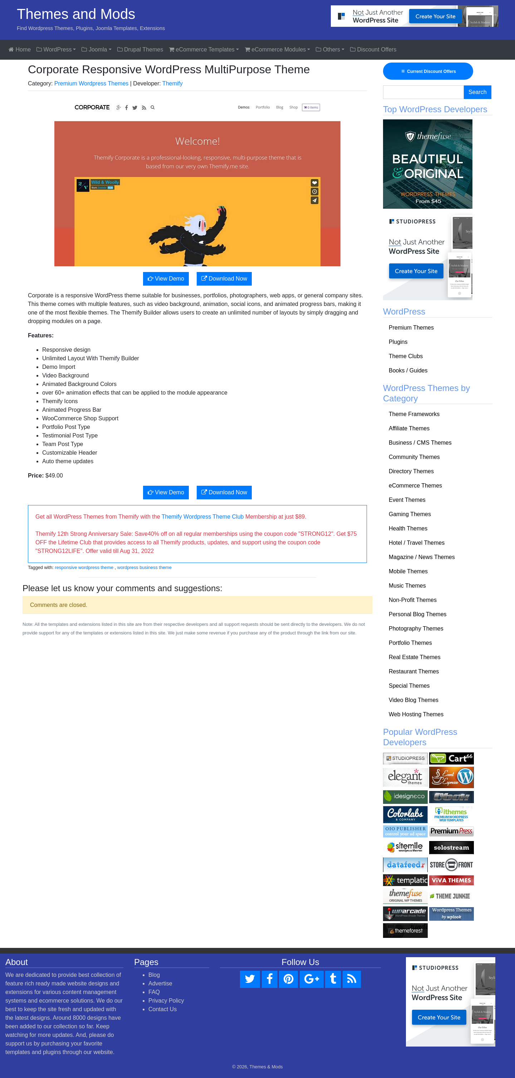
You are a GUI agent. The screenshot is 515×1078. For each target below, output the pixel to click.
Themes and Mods (76, 14)
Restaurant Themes (414, 671)
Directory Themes (411, 471)
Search (478, 92)
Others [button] (328, 49)
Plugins (398, 342)
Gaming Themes (410, 514)
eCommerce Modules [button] (275, 49)
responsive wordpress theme (84, 567)
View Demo (166, 279)
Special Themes (409, 686)
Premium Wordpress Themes (91, 83)
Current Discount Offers (428, 71)
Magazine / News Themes (422, 557)
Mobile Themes (408, 571)
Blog (154, 975)
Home (20, 49)
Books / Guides (408, 370)
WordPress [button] (54, 49)
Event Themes (407, 500)
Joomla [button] (94, 49)
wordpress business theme (144, 567)
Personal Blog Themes (418, 614)
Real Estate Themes (415, 657)
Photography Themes (416, 628)
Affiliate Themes (409, 428)
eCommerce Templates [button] (202, 49)
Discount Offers (373, 49)
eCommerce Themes (415, 486)
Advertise (160, 983)
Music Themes (407, 586)
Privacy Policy (166, 1001)
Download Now (224, 279)
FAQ (154, 992)
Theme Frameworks (414, 414)
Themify (172, 83)
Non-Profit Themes (413, 600)
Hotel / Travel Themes (417, 543)
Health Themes (408, 528)
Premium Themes (411, 328)
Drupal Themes (140, 49)
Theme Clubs (406, 356)
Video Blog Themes (413, 700)
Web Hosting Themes (416, 714)
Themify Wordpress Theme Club (203, 517)
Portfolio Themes (410, 643)
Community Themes (414, 457)
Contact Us (162, 1009)
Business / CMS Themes (420, 443)
